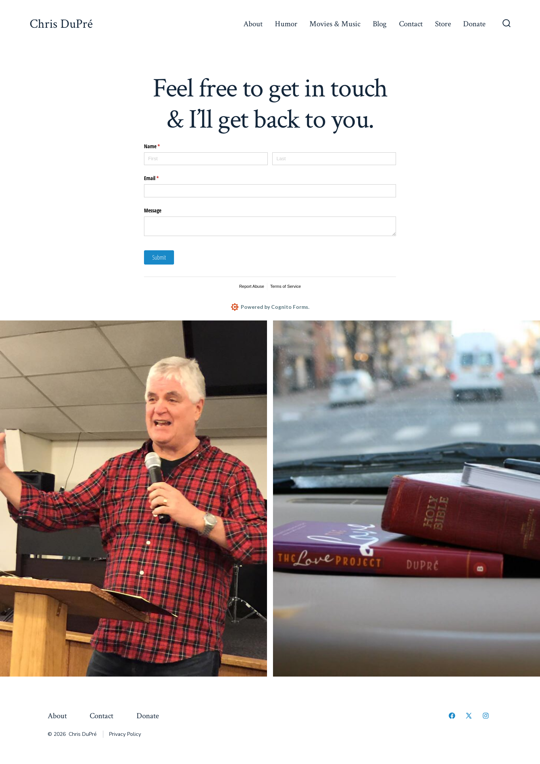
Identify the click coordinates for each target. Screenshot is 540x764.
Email (160, 178)
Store (443, 24)
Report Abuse (251, 286)
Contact (411, 24)
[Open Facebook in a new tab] (452, 716)
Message (152, 210)
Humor (286, 24)
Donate (474, 24)
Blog (380, 24)
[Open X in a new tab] (468, 716)
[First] (206, 158)
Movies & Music (334, 24)
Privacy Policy (125, 734)
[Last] (334, 158)
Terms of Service (285, 286)
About (252, 24)
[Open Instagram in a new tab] (485, 716)
